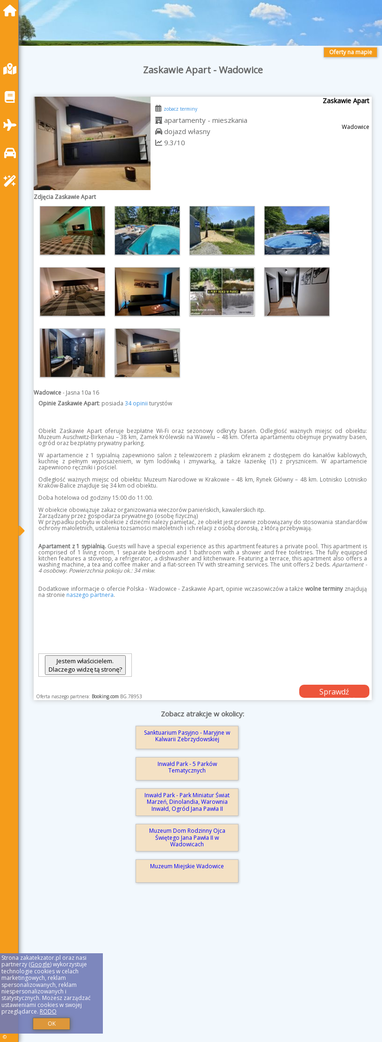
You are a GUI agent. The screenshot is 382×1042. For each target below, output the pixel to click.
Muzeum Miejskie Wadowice (187, 866)
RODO (48, 1011)
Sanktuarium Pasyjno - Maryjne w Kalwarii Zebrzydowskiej (187, 736)
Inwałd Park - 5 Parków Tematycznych (187, 767)
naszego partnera (90, 595)
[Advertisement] (202, 974)
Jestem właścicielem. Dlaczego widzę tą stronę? (85, 665)
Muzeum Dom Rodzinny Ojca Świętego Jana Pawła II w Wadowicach (187, 837)
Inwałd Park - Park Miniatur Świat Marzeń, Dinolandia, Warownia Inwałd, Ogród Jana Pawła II (187, 802)
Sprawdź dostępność (334, 692)
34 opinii (136, 403)
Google (40, 964)
